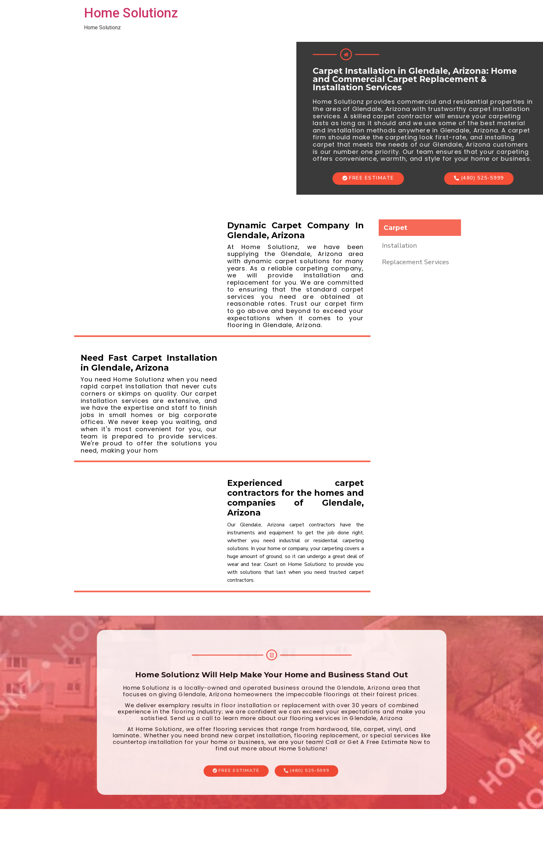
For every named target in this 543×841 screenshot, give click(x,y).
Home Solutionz (131, 13)
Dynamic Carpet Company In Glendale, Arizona (295, 230)
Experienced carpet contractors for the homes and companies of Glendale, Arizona (295, 498)
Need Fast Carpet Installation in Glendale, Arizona (149, 363)
